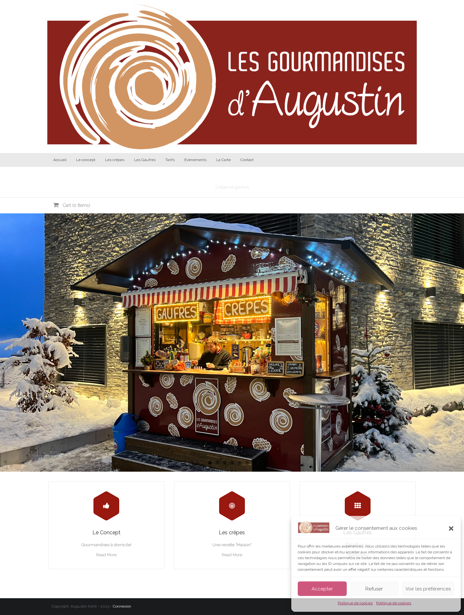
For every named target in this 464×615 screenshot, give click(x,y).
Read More (106, 554)
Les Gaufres (145, 160)
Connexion (122, 606)
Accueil (59, 160)
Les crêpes (114, 160)
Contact (247, 160)
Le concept (85, 160)
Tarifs (170, 160)
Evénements (195, 160)
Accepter (322, 589)
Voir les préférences (428, 589)
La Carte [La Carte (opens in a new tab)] (223, 160)
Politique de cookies (355, 603)
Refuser (374, 589)
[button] (451, 528)
